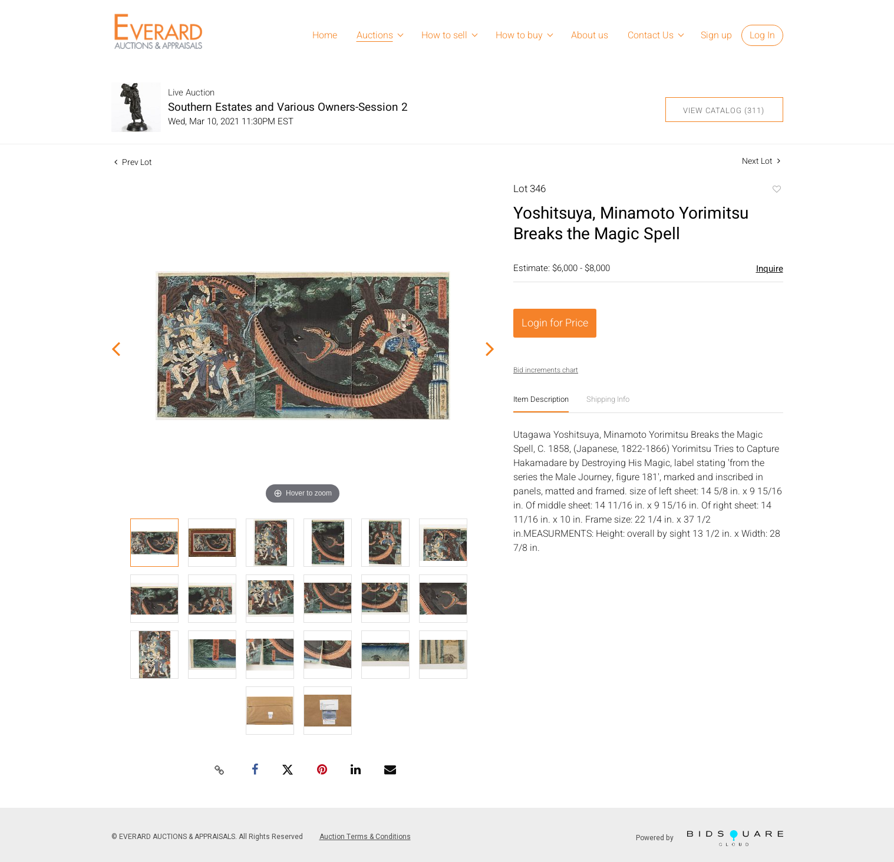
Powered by (709, 838)
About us (589, 35)
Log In (762, 35)
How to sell (444, 35)
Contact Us (651, 35)
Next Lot (761, 161)
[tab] (541, 404)
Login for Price (555, 323)
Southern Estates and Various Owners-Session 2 (288, 107)
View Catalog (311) (723, 110)
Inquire (769, 268)
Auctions (375, 35)
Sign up (716, 35)
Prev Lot (133, 162)
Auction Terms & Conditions (365, 836)
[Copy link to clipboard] (219, 771)
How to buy (519, 35)
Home (324, 35)
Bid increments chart (545, 370)
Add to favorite (776, 190)
